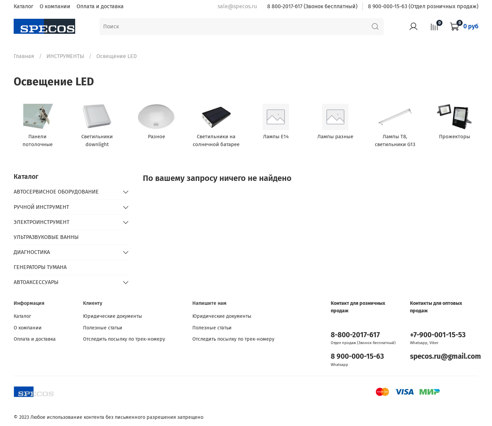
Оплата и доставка (100, 6)
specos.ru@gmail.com (445, 356)
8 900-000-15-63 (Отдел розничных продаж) (423, 6)
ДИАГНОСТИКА (32, 252)
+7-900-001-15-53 (438, 335)
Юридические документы (112, 316)
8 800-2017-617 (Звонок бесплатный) (312, 6)
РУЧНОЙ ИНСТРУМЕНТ (41, 207)
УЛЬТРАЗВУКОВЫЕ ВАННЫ (46, 237)
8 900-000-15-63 (357, 356)
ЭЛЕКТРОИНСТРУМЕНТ (41, 222)
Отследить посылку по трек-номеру (124, 339)
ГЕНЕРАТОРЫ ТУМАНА (40, 267)
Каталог (23, 6)
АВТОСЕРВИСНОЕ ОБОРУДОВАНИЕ (56, 191)
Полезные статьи (102, 328)
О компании (55, 6)
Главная (24, 56)
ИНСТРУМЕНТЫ (65, 56)
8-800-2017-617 (355, 335)
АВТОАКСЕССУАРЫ (36, 282)
